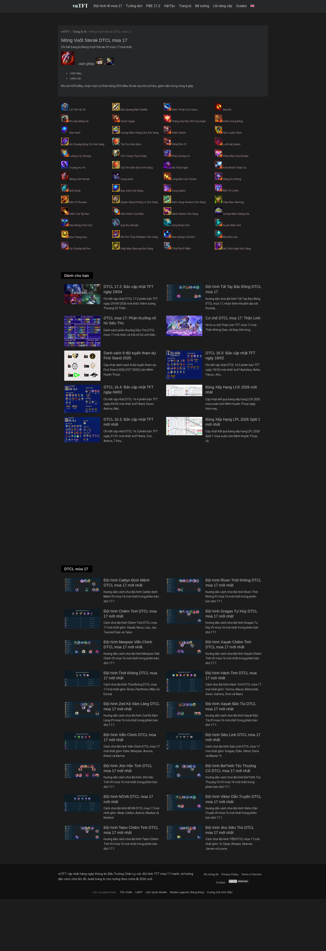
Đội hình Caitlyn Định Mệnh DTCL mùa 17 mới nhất (126, 582)
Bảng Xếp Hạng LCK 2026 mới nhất (231, 389)
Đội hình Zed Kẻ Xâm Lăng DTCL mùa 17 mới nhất (131, 706)
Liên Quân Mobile (156, 892)
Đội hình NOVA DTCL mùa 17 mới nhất (128, 799)
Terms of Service (251, 874)
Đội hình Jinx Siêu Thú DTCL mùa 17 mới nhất (229, 830)
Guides (241, 6)
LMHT (139, 892)
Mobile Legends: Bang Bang (187, 892)
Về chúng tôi (211, 874)
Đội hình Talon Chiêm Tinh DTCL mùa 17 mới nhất (131, 830)
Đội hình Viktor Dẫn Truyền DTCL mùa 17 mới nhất (233, 799)
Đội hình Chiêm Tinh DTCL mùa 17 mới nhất (130, 613)
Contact (220, 882)
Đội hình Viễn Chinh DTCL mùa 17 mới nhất (130, 737)
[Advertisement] (163, 509)
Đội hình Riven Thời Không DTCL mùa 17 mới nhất (233, 582)
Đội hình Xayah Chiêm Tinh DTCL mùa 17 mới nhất (228, 644)
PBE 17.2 (153, 6)
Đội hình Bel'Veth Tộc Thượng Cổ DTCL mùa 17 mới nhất (230, 768)
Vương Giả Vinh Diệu (219, 892)
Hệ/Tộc (169, 6)
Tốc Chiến (126, 892)
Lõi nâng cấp (222, 6)
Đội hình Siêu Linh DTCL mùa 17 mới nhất (232, 737)
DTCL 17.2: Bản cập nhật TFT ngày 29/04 (128, 289)
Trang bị (185, 6)
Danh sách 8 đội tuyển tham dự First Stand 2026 (130, 355)
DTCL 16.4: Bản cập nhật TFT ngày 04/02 (128, 389)
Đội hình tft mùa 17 (108, 6)
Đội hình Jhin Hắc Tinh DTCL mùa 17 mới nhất (128, 768)
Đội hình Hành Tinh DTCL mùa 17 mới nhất (231, 675)
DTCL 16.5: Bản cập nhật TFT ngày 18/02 (230, 355)
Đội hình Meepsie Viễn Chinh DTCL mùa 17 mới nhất (128, 644)
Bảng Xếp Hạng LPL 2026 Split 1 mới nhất (232, 422)
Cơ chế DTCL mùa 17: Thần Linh (232, 318)
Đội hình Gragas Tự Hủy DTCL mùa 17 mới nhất (231, 613)
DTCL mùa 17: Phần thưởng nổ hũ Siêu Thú (130, 320)
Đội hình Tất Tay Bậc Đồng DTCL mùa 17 (233, 289)
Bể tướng (202, 6)
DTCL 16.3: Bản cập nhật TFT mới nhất (128, 422)
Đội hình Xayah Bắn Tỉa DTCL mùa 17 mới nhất (230, 706)
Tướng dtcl (134, 6)
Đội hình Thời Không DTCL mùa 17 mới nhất (130, 675)
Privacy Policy (229, 874)
